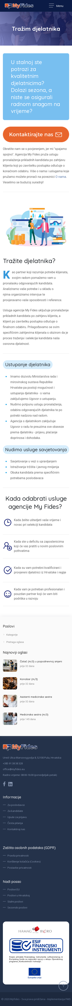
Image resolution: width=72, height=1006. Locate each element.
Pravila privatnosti (18, 855)
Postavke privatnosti (19, 867)
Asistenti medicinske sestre (36, 696)
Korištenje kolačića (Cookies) (24, 861)
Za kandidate (15, 811)
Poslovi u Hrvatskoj (18, 895)
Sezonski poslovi (17, 907)
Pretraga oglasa (13, 642)
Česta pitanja (15, 823)
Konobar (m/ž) (29, 679)
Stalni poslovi (15, 901)
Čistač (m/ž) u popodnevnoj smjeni (41, 661)
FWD (68, 999)
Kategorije (10, 634)
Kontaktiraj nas (16, 829)
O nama (60, 177)
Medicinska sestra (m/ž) (34, 714)
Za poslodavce (16, 805)
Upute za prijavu (17, 817)
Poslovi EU (13, 889)
